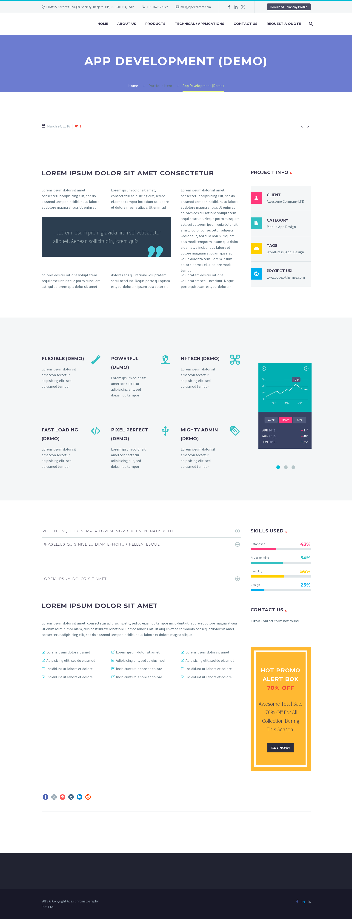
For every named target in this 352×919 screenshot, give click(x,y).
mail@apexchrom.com (195, 7)
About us (126, 24)
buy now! (280, 748)
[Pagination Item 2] (286, 467)
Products (155, 24)
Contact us (246, 24)
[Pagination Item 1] (278, 467)
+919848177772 (157, 7)
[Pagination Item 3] (293, 467)
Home (102, 24)
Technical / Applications (199, 24)
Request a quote (284, 24)
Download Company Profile (288, 7)
